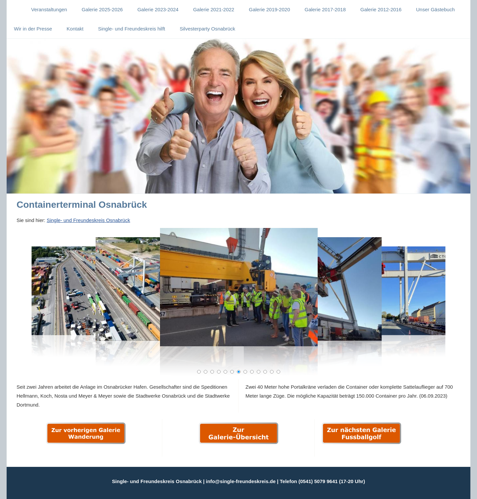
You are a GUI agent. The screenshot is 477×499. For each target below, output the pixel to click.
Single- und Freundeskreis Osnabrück (88, 220)
